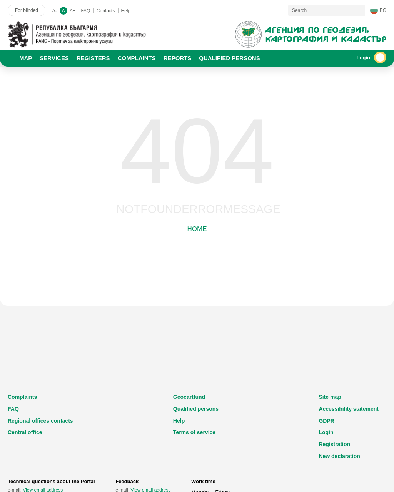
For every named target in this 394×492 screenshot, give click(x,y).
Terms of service (194, 432)
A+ (72, 10)
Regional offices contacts (40, 421)
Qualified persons (196, 409)
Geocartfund (189, 397)
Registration (334, 444)
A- (54, 10)
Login (326, 432)
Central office (25, 432)
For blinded (26, 10)
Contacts (106, 10)
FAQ (85, 10)
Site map (330, 397)
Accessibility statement (349, 409)
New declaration (339, 456)
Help (126, 10)
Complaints (22, 397)
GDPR (326, 421)
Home (197, 229)
